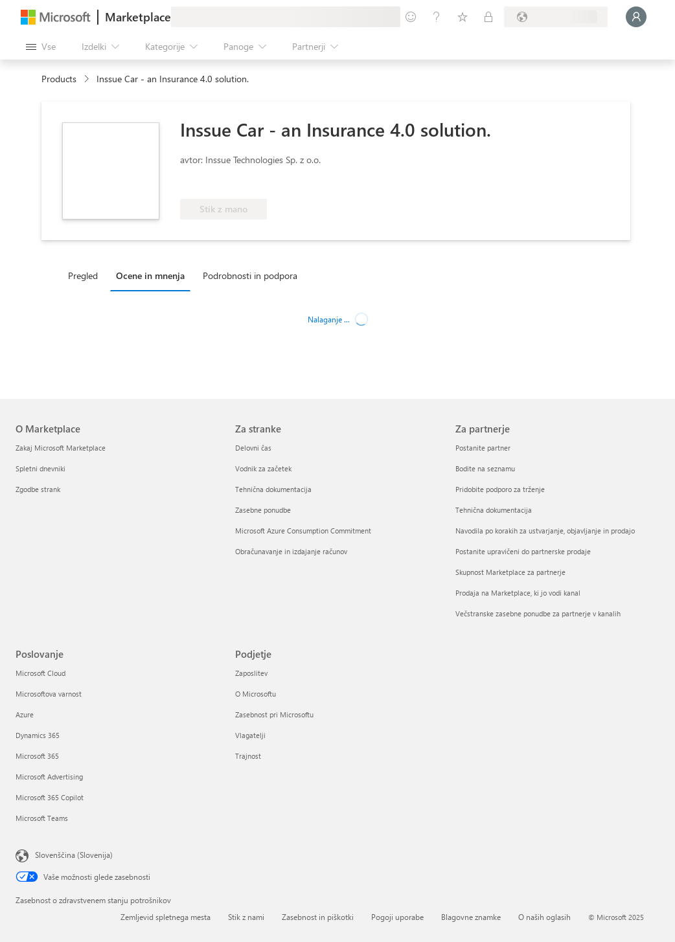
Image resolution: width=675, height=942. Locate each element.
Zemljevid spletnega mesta (165, 917)
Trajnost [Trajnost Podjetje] (248, 756)
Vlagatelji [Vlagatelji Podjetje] (250, 735)
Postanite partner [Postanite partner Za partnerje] (482, 448)
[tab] (86, 275)
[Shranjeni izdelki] (462, 17)
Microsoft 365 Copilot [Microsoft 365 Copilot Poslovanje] (50, 797)
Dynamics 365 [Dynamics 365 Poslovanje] (38, 735)
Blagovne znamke (471, 917)
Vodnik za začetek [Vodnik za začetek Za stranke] (263, 468)
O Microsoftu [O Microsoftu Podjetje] (255, 694)
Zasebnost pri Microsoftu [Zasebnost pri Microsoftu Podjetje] (274, 714)
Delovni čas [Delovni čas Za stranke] (253, 448)
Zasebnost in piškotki (318, 917)
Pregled (83, 275)
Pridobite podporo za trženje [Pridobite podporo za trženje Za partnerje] (500, 489)
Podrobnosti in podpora (250, 275)
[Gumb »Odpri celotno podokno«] (41, 47)
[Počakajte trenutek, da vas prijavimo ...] (636, 16)
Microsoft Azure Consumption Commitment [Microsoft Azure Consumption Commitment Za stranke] (303, 530)
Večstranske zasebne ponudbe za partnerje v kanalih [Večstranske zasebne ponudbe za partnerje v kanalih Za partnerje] (538, 613)
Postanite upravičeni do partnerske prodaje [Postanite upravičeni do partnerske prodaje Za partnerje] (523, 551)
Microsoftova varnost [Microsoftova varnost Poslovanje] (49, 694)
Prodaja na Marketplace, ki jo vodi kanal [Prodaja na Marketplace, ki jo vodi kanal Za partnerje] (517, 593)
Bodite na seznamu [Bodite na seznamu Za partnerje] (485, 468)
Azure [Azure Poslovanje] (25, 714)
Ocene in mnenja (150, 275)
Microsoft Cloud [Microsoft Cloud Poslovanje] (40, 673)
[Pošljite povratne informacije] (410, 17)
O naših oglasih (544, 917)
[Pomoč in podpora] (436, 17)
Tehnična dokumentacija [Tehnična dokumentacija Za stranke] (273, 489)
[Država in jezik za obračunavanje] (556, 16)
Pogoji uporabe (397, 917)
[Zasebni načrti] (488, 17)
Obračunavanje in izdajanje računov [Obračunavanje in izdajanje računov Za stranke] (291, 551)
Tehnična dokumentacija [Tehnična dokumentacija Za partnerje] (493, 510)
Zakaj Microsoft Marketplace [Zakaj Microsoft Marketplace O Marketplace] (61, 448)
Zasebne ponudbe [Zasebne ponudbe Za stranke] (263, 510)
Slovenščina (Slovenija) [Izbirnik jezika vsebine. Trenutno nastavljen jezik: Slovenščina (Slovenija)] (74, 854)
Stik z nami (246, 917)
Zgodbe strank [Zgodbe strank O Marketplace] (38, 489)
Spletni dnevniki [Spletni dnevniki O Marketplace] (40, 468)
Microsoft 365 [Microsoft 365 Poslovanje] (37, 756)
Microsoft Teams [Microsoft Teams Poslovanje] (42, 818)
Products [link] (58, 79)
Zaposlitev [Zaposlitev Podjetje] (251, 673)
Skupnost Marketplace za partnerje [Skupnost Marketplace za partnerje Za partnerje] (510, 572)
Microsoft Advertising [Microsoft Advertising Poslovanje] (49, 776)
